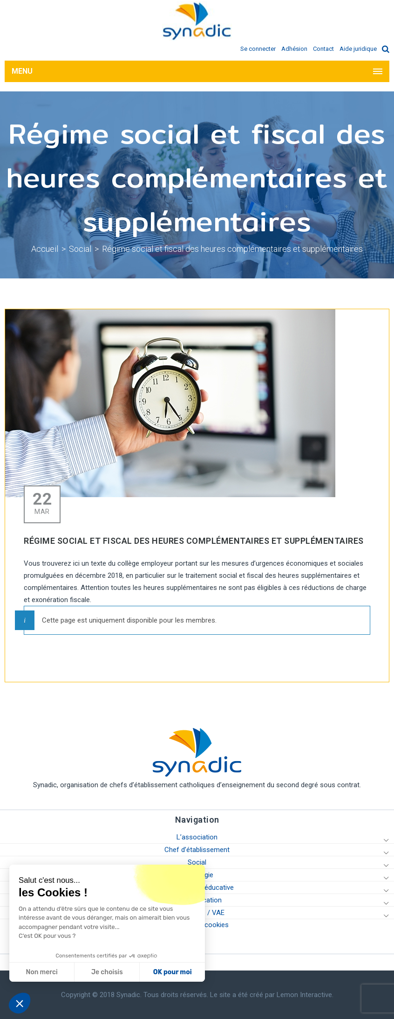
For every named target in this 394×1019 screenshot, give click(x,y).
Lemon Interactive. (305, 995)
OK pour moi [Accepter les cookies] (86, 972)
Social (80, 249)
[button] (19, 1003)
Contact (323, 48)
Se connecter (258, 48)
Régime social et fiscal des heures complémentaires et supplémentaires (232, 249)
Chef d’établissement (197, 850)
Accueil (44, 249)
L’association (197, 837)
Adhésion (294, 48)
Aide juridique (358, 48)
